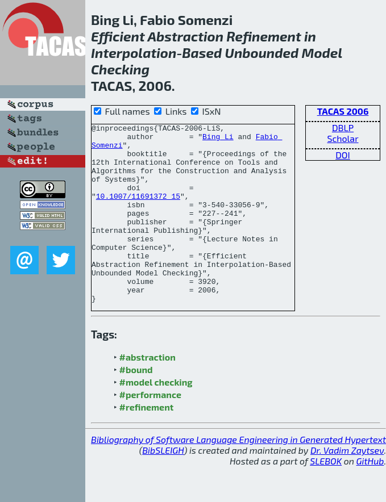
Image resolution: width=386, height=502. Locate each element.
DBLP (343, 127)
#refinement (146, 442)
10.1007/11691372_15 (138, 211)
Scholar (342, 138)
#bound (136, 405)
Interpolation (133, 52)
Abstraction (185, 36)
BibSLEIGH (163, 485)
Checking (120, 69)
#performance (150, 430)
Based (202, 52)
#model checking (156, 417)
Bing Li (218, 140)
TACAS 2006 (343, 111)
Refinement (263, 36)
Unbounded (262, 52)
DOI (342, 154)
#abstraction (147, 392)
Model (322, 52)
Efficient (118, 36)
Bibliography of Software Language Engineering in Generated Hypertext (238, 475)
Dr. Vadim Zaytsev (347, 485)
